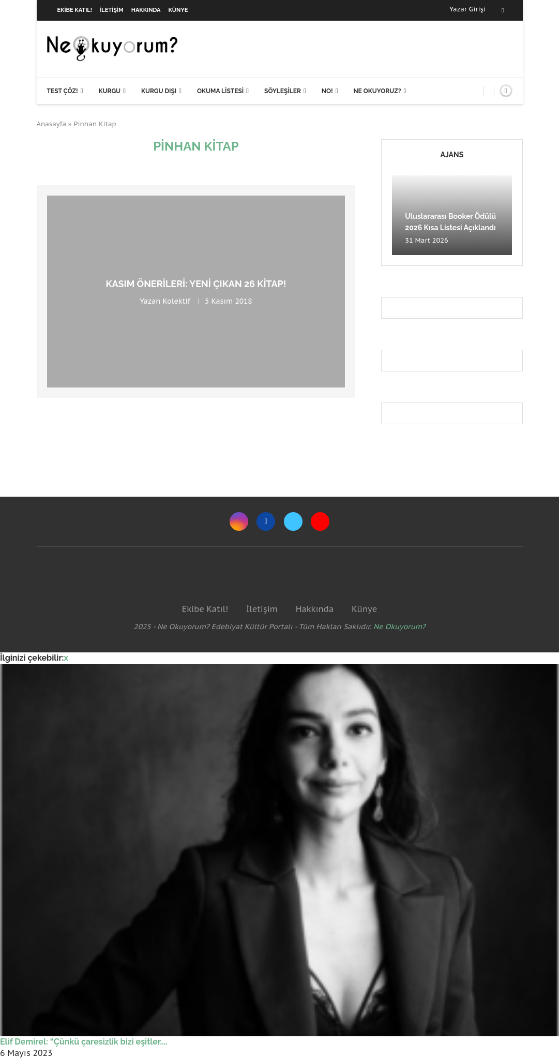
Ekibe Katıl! (75, 10)
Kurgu (109, 91)
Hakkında (146, 10)
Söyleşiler (282, 91)
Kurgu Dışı (158, 91)
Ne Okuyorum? (399, 626)
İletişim (112, 10)
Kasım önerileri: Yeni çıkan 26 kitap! (195, 283)
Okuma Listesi (220, 91)
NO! (327, 91)
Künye (178, 10)
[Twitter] (293, 521)
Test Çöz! (62, 91)
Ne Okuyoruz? (377, 91)
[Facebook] (503, 10)
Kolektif (176, 301)
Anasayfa (52, 124)
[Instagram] (239, 521)
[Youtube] (320, 521)
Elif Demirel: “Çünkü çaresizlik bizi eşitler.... (84, 1042)
